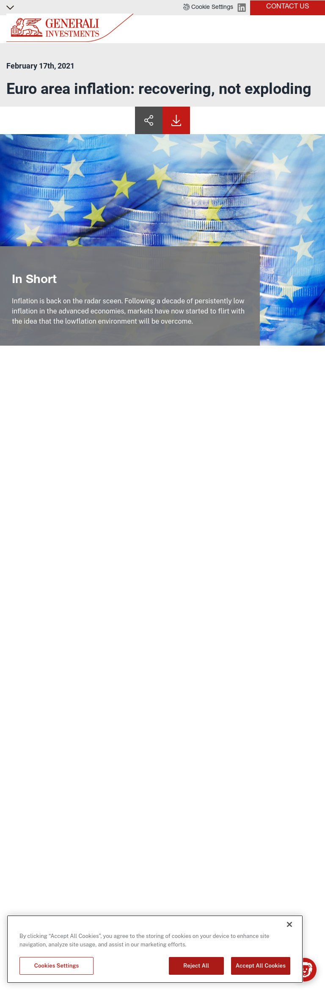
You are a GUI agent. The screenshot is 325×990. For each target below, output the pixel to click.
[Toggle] (313, 29)
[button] (208, 7)
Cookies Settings (56, 965)
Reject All (196, 965)
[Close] (289, 924)
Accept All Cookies (261, 965)
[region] (155, 949)
